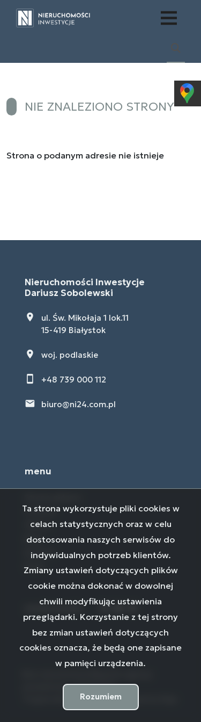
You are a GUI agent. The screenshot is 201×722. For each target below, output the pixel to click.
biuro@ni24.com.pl (78, 404)
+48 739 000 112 (73, 379)
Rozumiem (101, 696)
